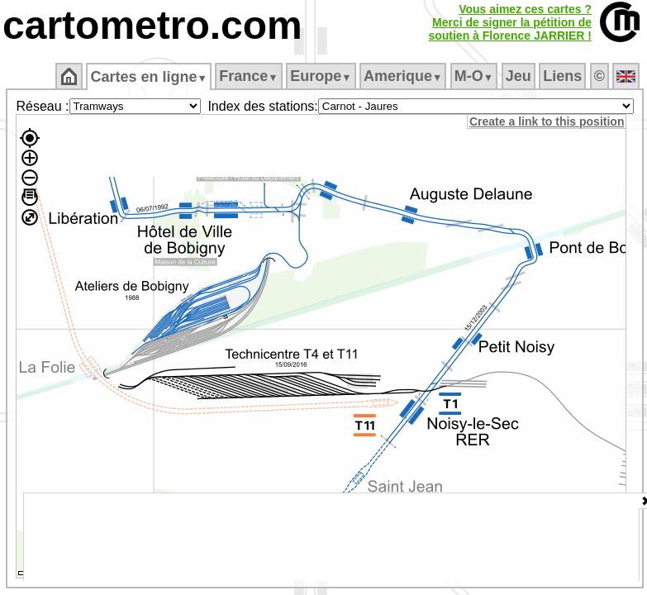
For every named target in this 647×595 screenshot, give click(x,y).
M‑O (473, 76)
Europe (320, 76)
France (248, 76)
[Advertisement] (331, 537)
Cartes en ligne (148, 77)
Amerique (403, 76)
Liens (562, 76)
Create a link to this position (546, 121)
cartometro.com (152, 25)
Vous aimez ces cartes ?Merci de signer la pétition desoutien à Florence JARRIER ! (510, 22)
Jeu (518, 76)
